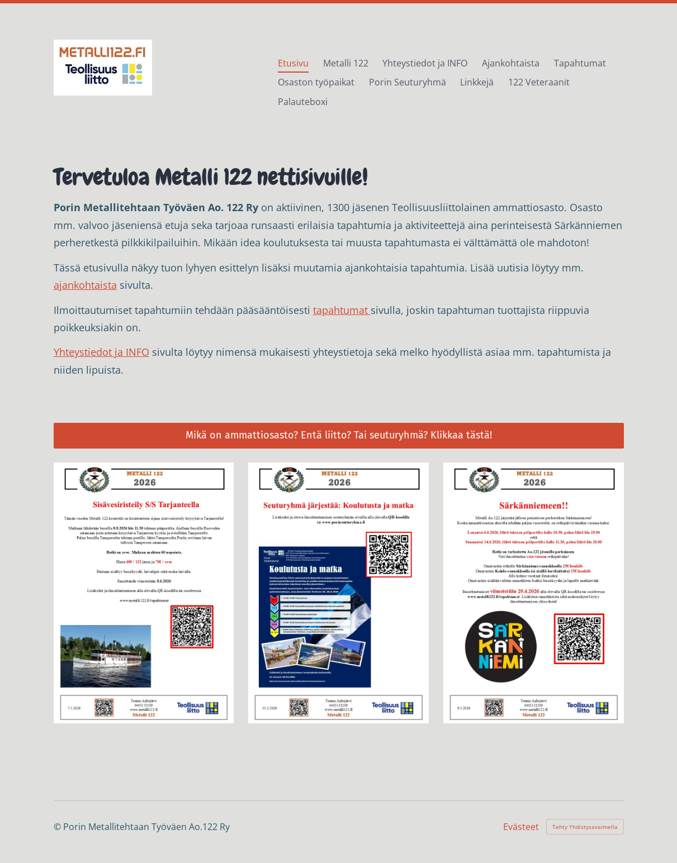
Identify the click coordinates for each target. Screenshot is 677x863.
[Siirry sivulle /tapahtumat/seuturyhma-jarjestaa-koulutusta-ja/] (338, 593)
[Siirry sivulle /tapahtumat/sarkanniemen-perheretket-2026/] (533, 593)
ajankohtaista (85, 285)
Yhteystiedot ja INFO (101, 352)
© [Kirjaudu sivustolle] (58, 827)
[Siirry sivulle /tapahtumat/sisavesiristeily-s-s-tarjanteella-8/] (144, 593)
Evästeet (521, 826)
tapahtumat (342, 310)
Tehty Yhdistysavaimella (585, 827)
